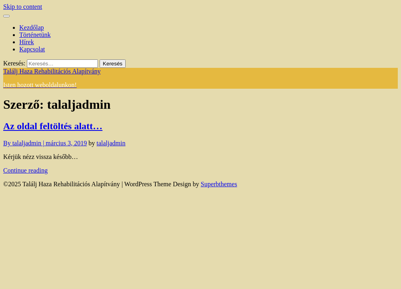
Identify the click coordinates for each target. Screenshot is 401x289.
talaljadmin (111, 143)
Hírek (26, 42)
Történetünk (35, 34)
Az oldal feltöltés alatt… (52, 126)
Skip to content (22, 6)
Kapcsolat (32, 49)
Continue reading (25, 170)
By (24, 143)
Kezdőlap (31, 27)
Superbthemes (219, 184)
